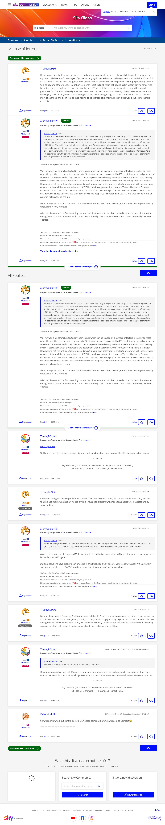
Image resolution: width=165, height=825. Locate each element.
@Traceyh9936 (50, 133)
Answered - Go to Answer (24, 58)
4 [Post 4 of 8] (44, 515)
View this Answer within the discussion (59, 251)
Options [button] (148, 48)
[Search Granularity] (42, 28)
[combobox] (88, 28)
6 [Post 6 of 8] (44, 636)
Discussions (50, 4)
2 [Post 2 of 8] (44, 261)
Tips (74, 4)
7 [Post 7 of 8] (44, 700)
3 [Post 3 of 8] (44, 478)
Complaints (108, 810)
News (64, 4)
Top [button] (159, 810)
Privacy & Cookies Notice (72, 810)
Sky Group (129, 810)
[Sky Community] (26, 5)
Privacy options (38, 810)
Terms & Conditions (53, 810)
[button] (153, 68)
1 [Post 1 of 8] (44, 111)
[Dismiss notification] (154, 12)
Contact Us (118, 810)
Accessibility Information (92, 810)
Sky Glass (82, 17)
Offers (96, 4)
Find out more (85, 125)
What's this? (25, 82)
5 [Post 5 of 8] (44, 596)
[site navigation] (9, 4)
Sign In (152, 4)
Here (95, 246)
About (85, 4)
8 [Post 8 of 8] (44, 736)
